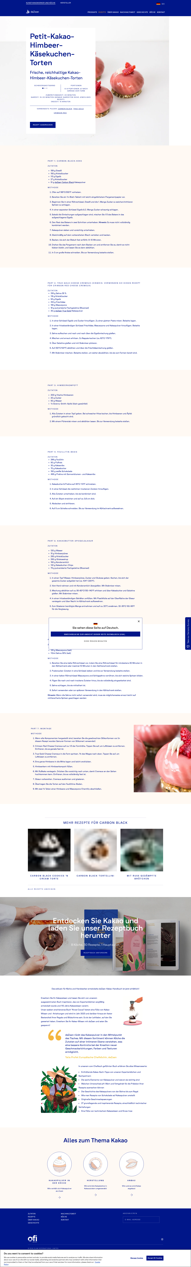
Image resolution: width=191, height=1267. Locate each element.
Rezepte (102, 12)
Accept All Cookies (155, 1258)
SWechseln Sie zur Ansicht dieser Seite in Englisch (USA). (95, 634)
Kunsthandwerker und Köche (40, 3)
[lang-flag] (160, 3)
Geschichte (142, 12)
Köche (152, 12)
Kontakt (161, 12)
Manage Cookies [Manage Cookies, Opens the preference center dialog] (136, 1258)
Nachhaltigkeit (127, 12)
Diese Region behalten (95, 641)
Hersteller (65, 3)
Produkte (92, 12)
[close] (138, 621)
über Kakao (113, 12)
